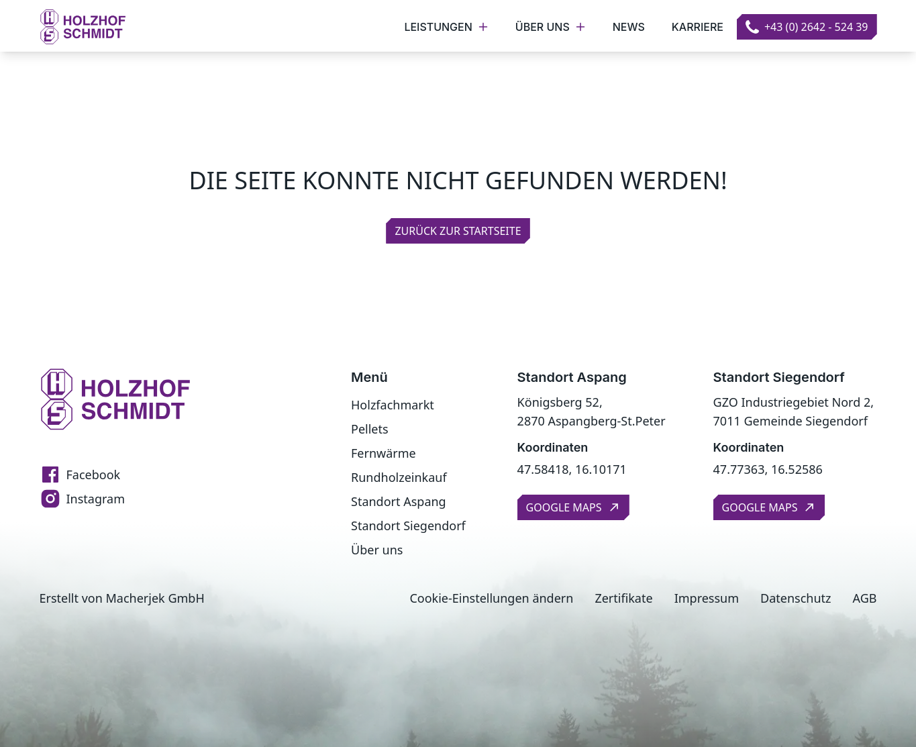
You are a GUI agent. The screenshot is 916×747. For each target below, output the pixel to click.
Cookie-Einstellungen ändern (491, 598)
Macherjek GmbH (155, 598)
